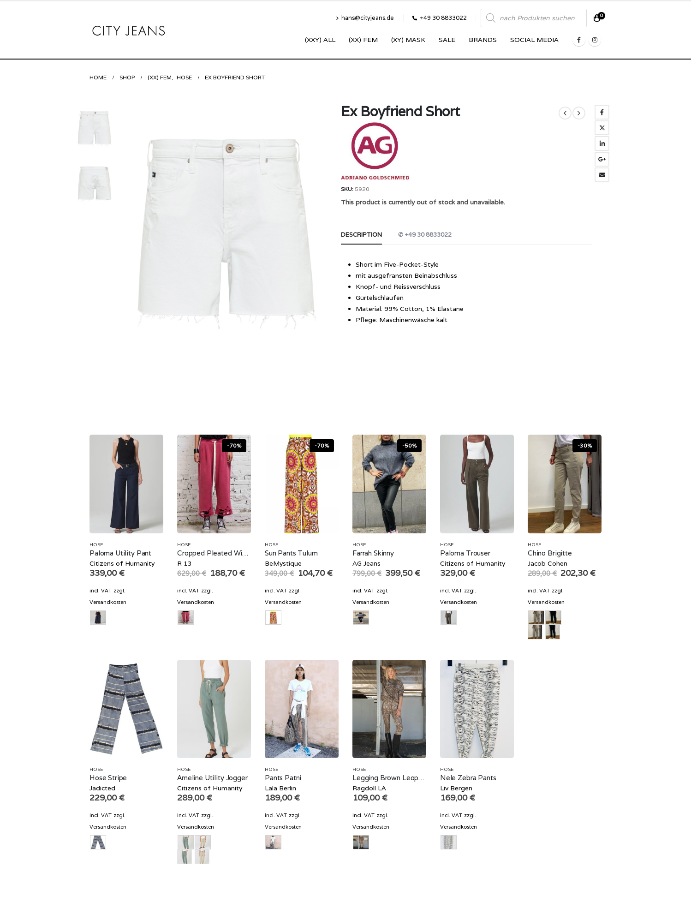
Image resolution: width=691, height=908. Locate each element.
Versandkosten (107, 602)
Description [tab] (361, 235)
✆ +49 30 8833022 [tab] (425, 235)
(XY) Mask (408, 40)
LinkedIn (602, 143)
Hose (96, 545)
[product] (126, 484)
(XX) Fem (363, 40)
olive (184, 856)
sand (202, 856)
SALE (447, 40)
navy (552, 632)
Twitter (602, 127)
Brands (483, 40)
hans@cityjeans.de (365, 18)
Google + (602, 159)
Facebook (602, 112)
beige (535, 632)
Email (602, 174)
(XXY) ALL (320, 40)
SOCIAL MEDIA (534, 40)
